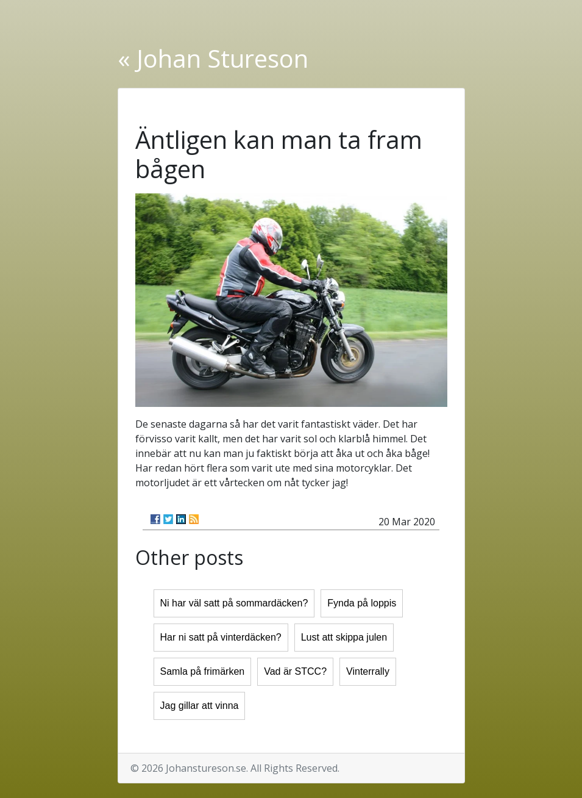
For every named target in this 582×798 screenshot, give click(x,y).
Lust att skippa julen (344, 637)
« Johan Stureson (213, 58)
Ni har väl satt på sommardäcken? (234, 603)
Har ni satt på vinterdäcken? (221, 637)
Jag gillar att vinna (199, 705)
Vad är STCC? (295, 671)
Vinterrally (367, 671)
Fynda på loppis (361, 603)
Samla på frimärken (202, 671)
